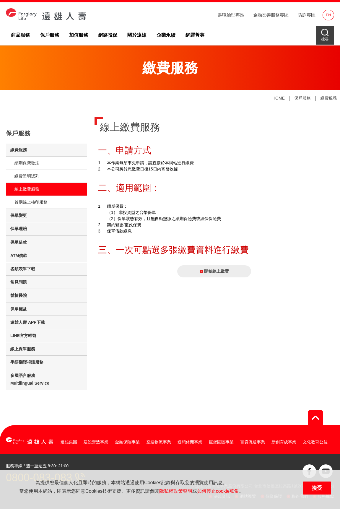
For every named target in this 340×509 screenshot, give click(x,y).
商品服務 (20, 35)
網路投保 (107, 35)
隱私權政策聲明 (175, 491)
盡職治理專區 (231, 14)
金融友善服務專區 (271, 14)
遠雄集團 (69, 442)
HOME (278, 98)
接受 (317, 488)
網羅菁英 (195, 35)
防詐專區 (306, 14)
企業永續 (166, 35)
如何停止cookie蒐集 (218, 491)
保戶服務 (49, 35)
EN (328, 15)
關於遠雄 (136, 35)
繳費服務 (329, 98)
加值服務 (78, 35)
